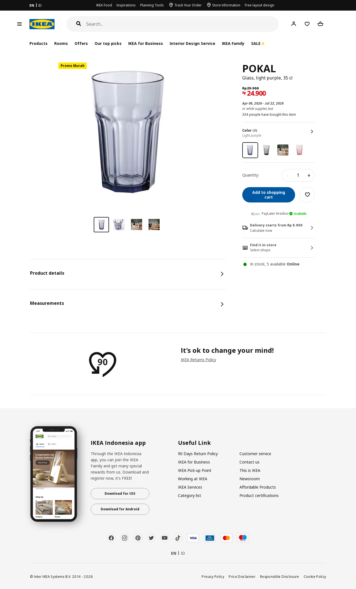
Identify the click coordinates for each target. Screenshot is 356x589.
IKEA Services (190, 487)
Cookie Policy (315, 576)
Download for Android (120, 509)
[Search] (182, 24)
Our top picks (108, 43)
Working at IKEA (192, 478)
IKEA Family (233, 43)
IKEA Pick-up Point (194, 470)
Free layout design (259, 5)
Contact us (249, 462)
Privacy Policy (213, 576)
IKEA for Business (145, 43)
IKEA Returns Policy (198, 359)
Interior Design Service (192, 43)
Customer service (255, 453)
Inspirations (126, 5)
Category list (189, 495)
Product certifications (259, 495)
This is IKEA (249, 470)
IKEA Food (104, 5)
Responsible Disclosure (279, 576)
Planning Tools (152, 5)
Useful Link (194, 443)
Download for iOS (120, 493)
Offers (81, 43)
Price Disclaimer (242, 576)
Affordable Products (257, 487)
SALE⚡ (258, 43)
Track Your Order (188, 5)
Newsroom (249, 478)
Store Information (226, 5)
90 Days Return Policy (198, 453)
